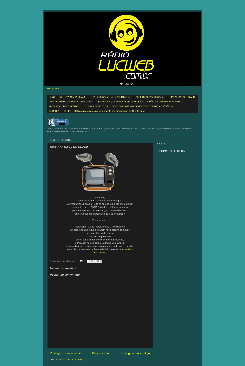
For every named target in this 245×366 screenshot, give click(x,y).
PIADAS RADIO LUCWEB (182, 97)
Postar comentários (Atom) (70, 359)
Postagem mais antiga (135, 353)
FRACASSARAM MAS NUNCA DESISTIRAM (70, 101)
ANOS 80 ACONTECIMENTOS (64, 106)
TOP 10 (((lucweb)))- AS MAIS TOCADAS (110, 97)
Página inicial (100, 353)
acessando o (126, 249)
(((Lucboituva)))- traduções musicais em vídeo (120, 101)
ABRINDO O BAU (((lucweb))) (150, 97)
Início (52, 97)
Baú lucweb (100, 252)
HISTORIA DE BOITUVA (96, 106)
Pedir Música (53, 88)
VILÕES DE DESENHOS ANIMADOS (165, 101)
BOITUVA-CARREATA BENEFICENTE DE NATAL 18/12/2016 (142, 106)
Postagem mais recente (65, 353)
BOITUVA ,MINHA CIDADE (73, 97)
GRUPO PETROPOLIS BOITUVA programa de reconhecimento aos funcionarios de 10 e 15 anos (97, 111)
